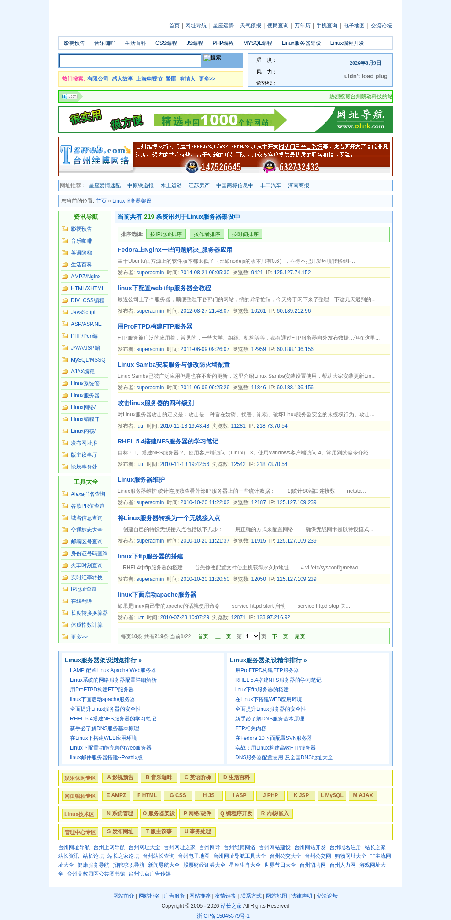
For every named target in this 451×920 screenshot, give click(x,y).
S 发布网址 (120, 831)
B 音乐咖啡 (159, 777)
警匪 (171, 79)
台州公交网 (318, 856)
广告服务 (174, 896)
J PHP (270, 795)
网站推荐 (200, 896)
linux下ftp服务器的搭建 (150, 556)
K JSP (301, 795)
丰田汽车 (270, 185)
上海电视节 (149, 79)
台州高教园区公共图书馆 (96, 874)
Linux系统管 (85, 384)
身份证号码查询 (89, 554)
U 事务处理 (198, 831)
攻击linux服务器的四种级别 (156, 402)
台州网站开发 (310, 847)
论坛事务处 (84, 467)
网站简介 (123, 896)
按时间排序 (245, 234)
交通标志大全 (87, 530)
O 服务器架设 (159, 813)
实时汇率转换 (87, 577)
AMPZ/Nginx (85, 276)
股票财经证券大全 (204, 865)
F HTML (147, 795)
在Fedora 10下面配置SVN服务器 (273, 738)
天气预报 (250, 25)
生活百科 (135, 43)
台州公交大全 (285, 856)
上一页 (223, 636)
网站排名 (149, 896)
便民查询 (277, 25)
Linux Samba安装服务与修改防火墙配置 (174, 364)
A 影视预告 (120, 777)
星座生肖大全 (245, 865)
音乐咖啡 (104, 43)
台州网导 (209, 847)
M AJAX (363, 795)
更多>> (207, 79)
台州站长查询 (158, 856)
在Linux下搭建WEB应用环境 (103, 738)
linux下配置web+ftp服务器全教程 (164, 288)
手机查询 (326, 25)
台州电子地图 (194, 856)
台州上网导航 (109, 847)
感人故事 (122, 79)
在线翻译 (81, 601)
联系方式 (251, 896)
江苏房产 (199, 185)
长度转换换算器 (89, 613)
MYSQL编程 (257, 43)
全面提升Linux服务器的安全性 (105, 709)
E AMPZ (116, 795)
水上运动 (171, 185)
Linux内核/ (83, 431)
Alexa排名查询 (88, 494)
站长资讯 (68, 856)
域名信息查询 (87, 518)
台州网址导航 (74, 847)
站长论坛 (93, 856)
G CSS (178, 795)
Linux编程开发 (347, 43)
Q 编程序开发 (236, 813)
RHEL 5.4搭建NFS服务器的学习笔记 (168, 441)
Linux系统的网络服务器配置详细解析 (113, 680)
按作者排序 (207, 234)
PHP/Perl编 (84, 336)
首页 (174, 25)
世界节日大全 (280, 865)
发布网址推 (84, 443)
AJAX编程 (83, 372)
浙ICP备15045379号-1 (223, 916)
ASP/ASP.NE (86, 324)
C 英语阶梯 (198, 777)
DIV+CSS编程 (87, 300)
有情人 (188, 79)
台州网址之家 (180, 847)
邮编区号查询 (87, 542)
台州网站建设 (275, 847)
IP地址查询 (84, 589)
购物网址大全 (350, 856)
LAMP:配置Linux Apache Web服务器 (113, 670)
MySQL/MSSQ (88, 360)
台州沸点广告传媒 (150, 874)
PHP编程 (223, 43)
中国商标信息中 (234, 185)
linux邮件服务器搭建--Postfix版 (106, 757)
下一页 (280, 636)
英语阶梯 (81, 253)
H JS (209, 795)
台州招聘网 (312, 865)
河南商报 (298, 185)
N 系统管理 (120, 813)
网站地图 (276, 896)
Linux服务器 (85, 395)
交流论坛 (381, 25)
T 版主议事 (159, 831)
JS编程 (194, 43)
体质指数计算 (87, 625)
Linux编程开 (85, 419)
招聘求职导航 (128, 865)
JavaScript (83, 312)
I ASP (240, 795)
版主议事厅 (84, 455)
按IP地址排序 (165, 234)
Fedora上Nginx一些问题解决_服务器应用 (175, 249)
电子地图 (354, 25)
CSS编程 (166, 43)
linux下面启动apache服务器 (157, 594)
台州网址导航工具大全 (239, 856)
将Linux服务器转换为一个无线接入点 (169, 517)
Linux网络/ (83, 407)
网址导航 (196, 25)
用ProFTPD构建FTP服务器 (155, 326)
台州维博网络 (239, 847)
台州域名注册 (345, 847)
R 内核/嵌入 (275, 813)
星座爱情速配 (105, 185)
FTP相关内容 (250, 728)
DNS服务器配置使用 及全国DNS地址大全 (284, 757)
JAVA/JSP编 (85, 348)
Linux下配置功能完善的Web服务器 (111, 748)
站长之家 (375, 847)
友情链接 (225, 896)
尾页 (300, 636)
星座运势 (223, 25)
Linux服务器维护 (141, 479)
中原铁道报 (140, 185)
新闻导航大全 (164, 865)
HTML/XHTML (88, 288)
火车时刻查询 (87, 565)
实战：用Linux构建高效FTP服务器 (275, 748)
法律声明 (301, 896)
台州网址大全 (144, 847)
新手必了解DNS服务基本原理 (104, 728)
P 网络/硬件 (197, 813)
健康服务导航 (93, 865)
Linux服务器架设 (301, 43)
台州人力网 (342, 865)
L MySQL (332, 795)
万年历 (303, 25)
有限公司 (97, 79)
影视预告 (74, 43)
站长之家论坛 (123, 856)
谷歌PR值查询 (88, 506)
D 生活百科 (236, 777)
